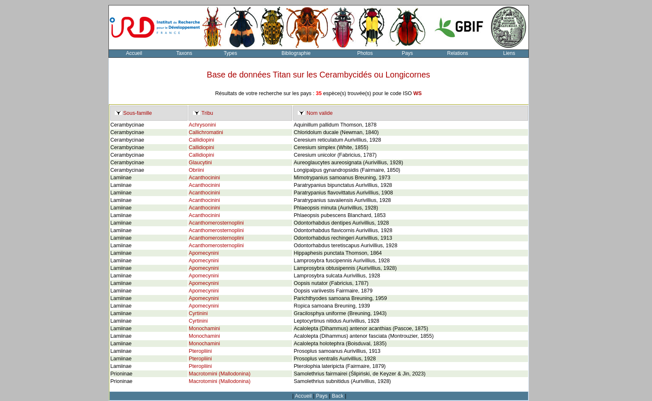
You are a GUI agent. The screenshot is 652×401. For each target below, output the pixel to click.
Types (230, 53)
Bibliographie (295, 53)
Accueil (134, 53)
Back (338, 396)
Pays (407, 53)
